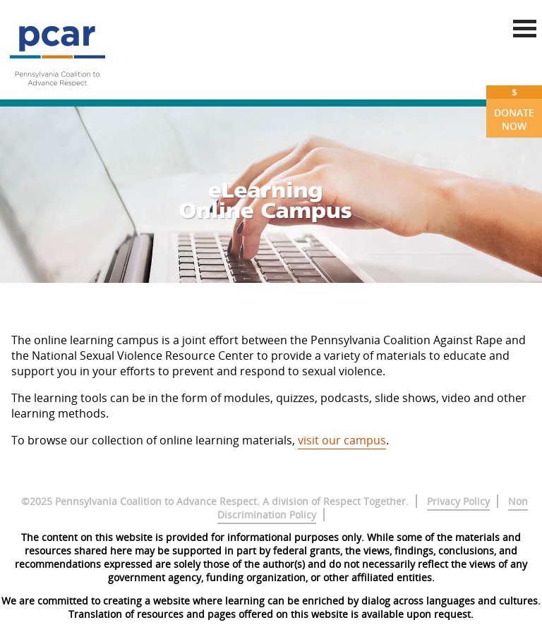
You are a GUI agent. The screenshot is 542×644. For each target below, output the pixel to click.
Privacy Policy (458, 501)
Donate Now (514, 109)
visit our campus (342, 440)
